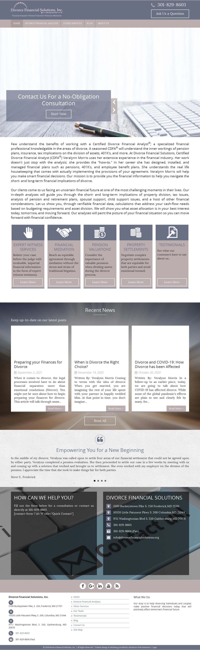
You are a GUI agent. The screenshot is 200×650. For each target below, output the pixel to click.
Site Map (78, 630)
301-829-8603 (168, 5)
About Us (103, 23)
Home (16, 23)
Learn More (28, 282)
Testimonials (80, 615)
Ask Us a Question (170, 14)
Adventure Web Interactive (139, 647)
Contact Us (79, 625)
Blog (90, 23)
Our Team (78, 611)
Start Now (58, 114)
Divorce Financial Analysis (41, 23)
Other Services (72, 23)
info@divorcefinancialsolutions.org (136, 537)
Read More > (55, 408)
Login (154, 647)
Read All (100, 421)
